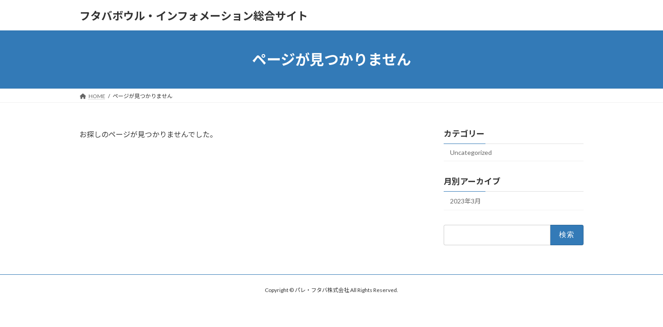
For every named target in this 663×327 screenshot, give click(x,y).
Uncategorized (471, 152)
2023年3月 (465, 201)
